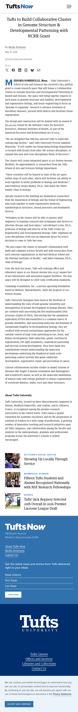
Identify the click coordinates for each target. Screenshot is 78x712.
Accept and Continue (19, 704)
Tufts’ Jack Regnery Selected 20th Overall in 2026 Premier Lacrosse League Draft (45, 504)
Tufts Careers (39, 654)
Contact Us (11, 555)
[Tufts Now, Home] (19, 6)
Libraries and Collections (39, 663)
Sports (28, 495)
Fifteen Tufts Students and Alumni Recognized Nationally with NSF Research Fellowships (47, 482)
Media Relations (17, 47)
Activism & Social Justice (40, 455)
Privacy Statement (62, 694)
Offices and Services (39, 659)
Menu (69, 6)
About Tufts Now (15, 546)
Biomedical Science (36, 474)
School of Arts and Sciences (18, 59)
